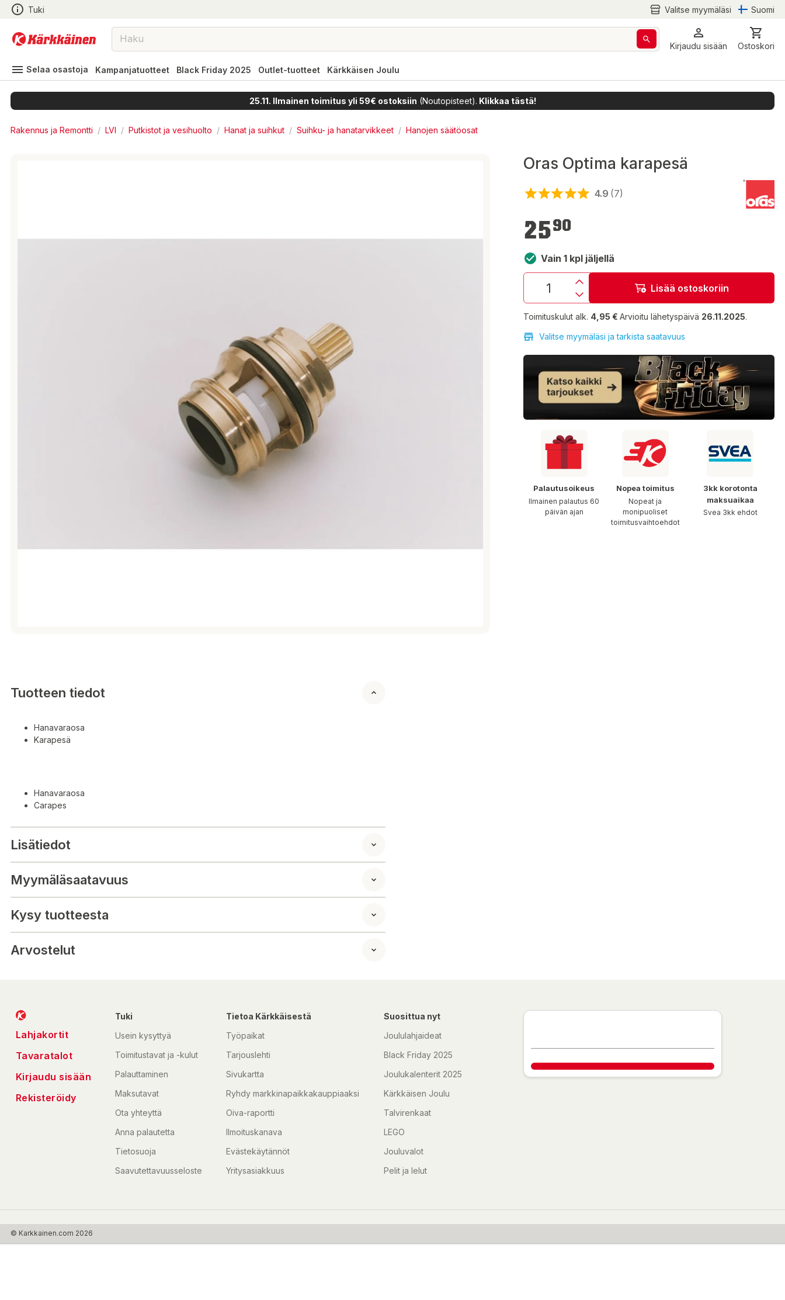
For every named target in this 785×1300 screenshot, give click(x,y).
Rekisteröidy (46, 1098)
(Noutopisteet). (392, 101)
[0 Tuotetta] (756, 39)
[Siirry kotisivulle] (54, 39)
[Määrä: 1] (548, 287)
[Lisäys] (579, 281)
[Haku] (647, 39)
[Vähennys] (579, 294)
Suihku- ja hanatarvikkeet (345, 130)
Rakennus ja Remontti (52, 130)
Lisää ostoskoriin (682, 288)
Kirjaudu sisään (54, 1077)
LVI (110, 130)
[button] (698, 39)
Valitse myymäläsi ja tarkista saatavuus (604, 337)
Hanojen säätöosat (442, 130)
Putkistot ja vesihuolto (170, 130)
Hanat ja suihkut (254, 130)
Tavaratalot (44, 1056)
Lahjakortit (42, 1034)
